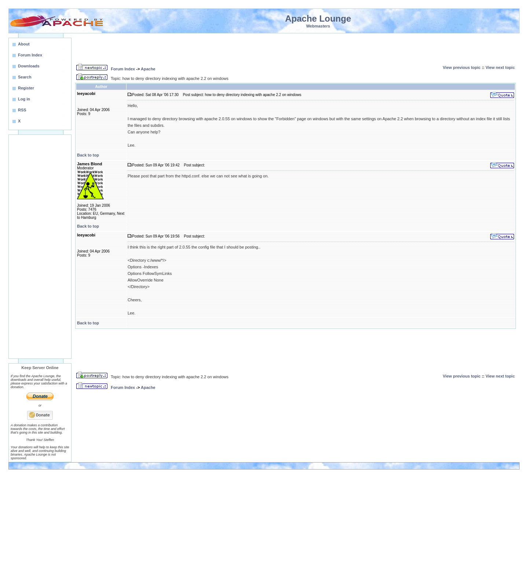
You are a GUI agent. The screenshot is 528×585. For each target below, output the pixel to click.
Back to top (88, 155)
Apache (148, 69)
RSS (22, 110)
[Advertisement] (40, 247)
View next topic (500, 67)
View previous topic (462, 67)
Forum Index (123, 69)
